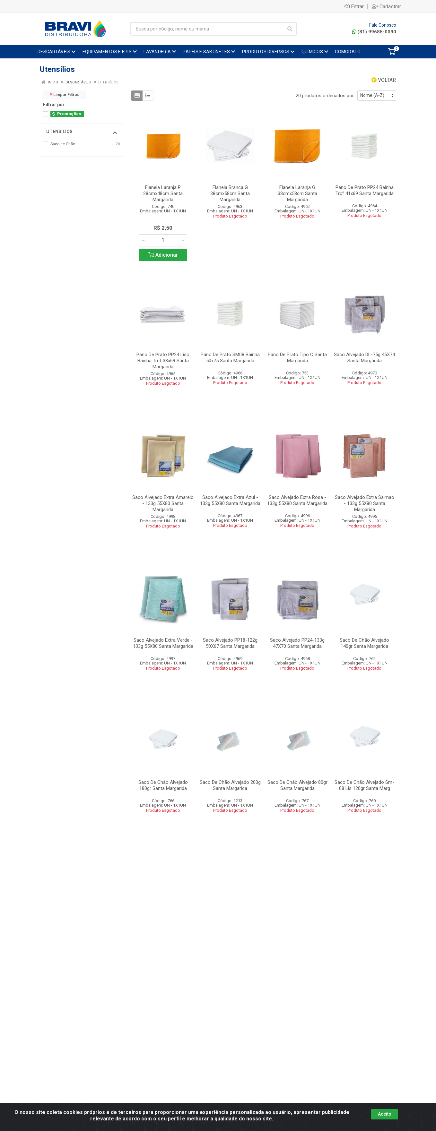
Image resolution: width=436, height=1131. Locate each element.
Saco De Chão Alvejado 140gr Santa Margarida (364, 643)
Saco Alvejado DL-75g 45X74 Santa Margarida (364, 358)
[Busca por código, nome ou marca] (206, 29)
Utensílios (81, 132)
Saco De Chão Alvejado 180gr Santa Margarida (163, 785)
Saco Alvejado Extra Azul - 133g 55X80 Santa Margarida (230, 500)
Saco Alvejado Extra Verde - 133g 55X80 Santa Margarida (163, 643)
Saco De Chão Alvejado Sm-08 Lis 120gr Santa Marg (364, 785)
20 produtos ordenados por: (325, 96)
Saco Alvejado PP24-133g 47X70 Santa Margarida (297, 643)
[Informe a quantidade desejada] (163, 240)
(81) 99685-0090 (374, 32)
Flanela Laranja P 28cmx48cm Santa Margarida (163, 193)
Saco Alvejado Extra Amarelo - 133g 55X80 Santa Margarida (163, 503)
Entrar (354, 6)
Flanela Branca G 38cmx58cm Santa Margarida (230, 193)
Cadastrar (386, 6)
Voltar (383, 80)
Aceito (384, 1114)
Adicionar (163, 255)
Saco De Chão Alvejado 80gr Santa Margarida (297, 785)
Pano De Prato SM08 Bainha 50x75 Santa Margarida (230, 358)
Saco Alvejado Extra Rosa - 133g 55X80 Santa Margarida (297, 500)
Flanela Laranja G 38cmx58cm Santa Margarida (297, 193)
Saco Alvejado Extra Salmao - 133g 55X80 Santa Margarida (364, 503)
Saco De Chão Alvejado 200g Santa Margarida (230, 785)
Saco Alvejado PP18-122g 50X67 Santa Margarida (230, 643)
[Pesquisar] (290, 29)
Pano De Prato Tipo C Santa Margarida (297, 358)
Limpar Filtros (64, 94)
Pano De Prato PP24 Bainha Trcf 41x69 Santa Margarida (365, 190)
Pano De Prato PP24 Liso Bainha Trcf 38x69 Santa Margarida (162, 361)
